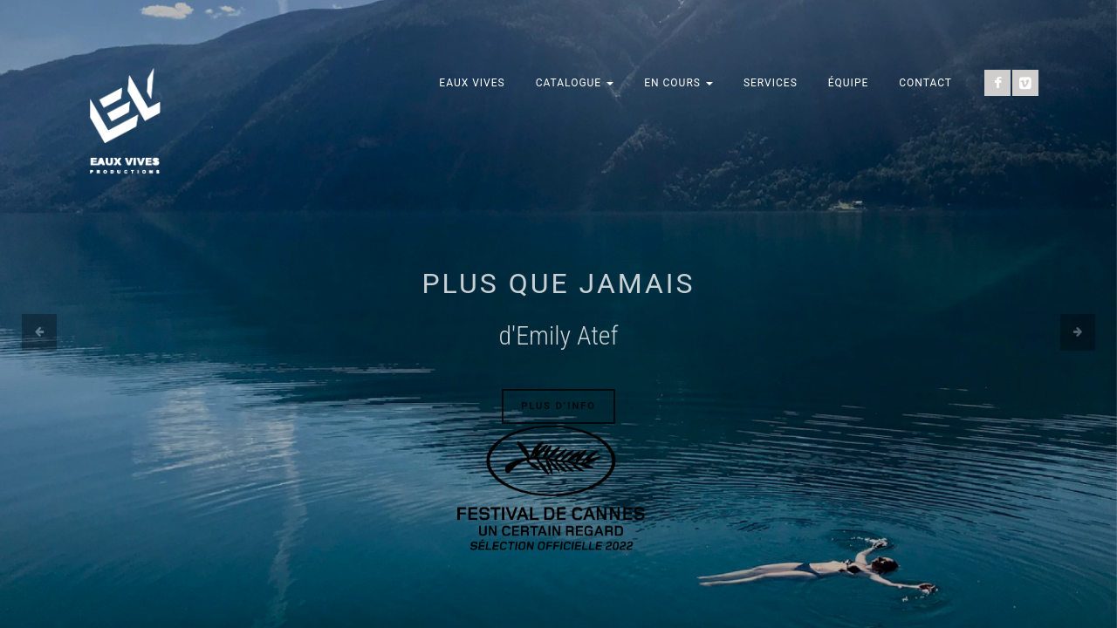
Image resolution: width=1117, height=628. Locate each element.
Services (771, 83)
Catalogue (575, 83)
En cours (678, 83)
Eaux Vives (471, 83)
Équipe (848, 83)
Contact (925, 83)
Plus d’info (558, 406)
